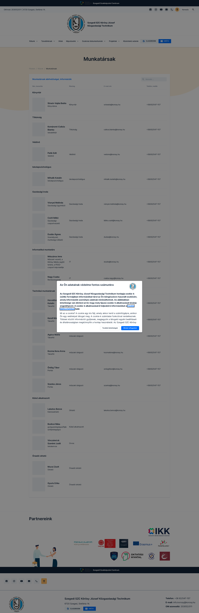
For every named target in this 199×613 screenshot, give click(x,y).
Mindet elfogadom (130, 328)
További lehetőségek (110, 328)
